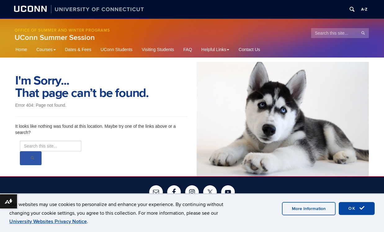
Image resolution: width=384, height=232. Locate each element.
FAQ (187, 49)
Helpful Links (215, 49)
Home (21, 49)
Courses (46, 49)
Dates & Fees (78, 49)
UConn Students (116, 49)
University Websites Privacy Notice (48, 221)
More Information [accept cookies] (309, 208)
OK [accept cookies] (356, 208)
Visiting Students (158, 49)
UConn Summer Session (55, 37)
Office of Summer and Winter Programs (62, 30)
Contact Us (249, 49)
